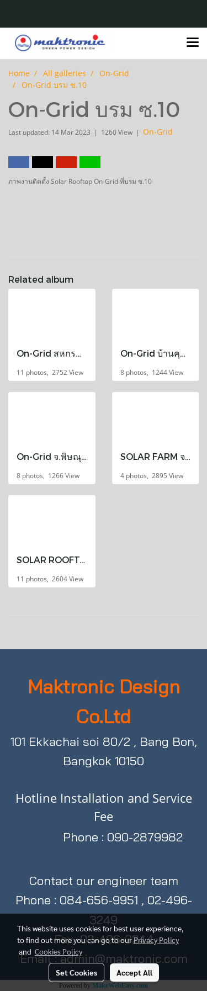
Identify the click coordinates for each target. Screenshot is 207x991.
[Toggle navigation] (193, 43)
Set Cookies (76, 972)
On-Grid (158, 131)
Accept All (134, 972)
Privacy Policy (156, 940)
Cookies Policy (58, 951)
